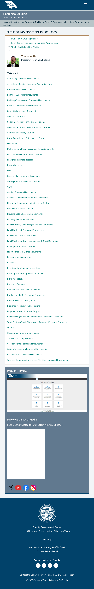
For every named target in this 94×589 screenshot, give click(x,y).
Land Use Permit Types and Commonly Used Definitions (32, 241)
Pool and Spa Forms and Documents (23, 289)
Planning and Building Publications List (25, 273)
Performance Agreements (19, 257)
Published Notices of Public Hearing (23, 306)
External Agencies (15, 165)
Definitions (12, 143)
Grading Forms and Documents (21, 192)
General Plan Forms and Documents (23, 176)
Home (5, 22)
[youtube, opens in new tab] (44, 565)
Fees (9, 170)
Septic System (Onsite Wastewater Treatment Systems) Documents (38, 322)
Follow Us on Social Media (22, 419)
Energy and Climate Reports (20, 159)
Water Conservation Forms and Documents (27, 349)
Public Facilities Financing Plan (21, 300)
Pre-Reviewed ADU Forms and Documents (26, 295)
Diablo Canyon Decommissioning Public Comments (30, 149)
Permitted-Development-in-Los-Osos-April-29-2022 (34, 43)
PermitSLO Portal (17, 371)
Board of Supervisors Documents (22, 94)
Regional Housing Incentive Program (24, 311)
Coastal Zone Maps (16, 116)
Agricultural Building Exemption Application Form (29, 84)
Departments (16, 22)
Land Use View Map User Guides (22, 235)
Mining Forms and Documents (21, 246)
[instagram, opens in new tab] (56, 566)
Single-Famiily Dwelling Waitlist (25, 47)
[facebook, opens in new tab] (38, 565)
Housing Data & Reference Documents (25, 214)
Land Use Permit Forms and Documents (25, 230)
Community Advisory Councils (20, 132)
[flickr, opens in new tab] (50, 566)
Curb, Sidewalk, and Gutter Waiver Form (25, 138)
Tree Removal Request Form (20, 338)
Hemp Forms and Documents (20, 208)
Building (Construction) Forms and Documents (28, 100)
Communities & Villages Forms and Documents (28, 127)
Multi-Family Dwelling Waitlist (24, 38)
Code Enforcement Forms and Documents (26, 122)
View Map (49, 539)
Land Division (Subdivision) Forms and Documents (30, 224)
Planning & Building (15, 13)
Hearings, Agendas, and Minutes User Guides (28, 203)
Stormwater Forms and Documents (23, 333)
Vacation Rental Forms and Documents (25, 343)
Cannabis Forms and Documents (22, 111)
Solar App (11, 327)
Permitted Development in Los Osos (23, 268)
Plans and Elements (16, 284)
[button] (85, 4)
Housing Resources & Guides (20, 219)
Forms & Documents (54, 22)
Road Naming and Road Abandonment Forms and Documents (35, 316)
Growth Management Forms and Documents (27, 197)
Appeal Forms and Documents (21, 89)
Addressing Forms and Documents (23, 78)
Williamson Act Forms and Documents (24, 354)
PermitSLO (12, 262)
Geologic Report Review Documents (23, 181)
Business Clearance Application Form (24, 105)
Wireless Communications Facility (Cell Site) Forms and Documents (37, 360)
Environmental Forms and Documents (24, 154)
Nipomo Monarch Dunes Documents (24, 251)
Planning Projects (15, 278)
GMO (9, 186)
